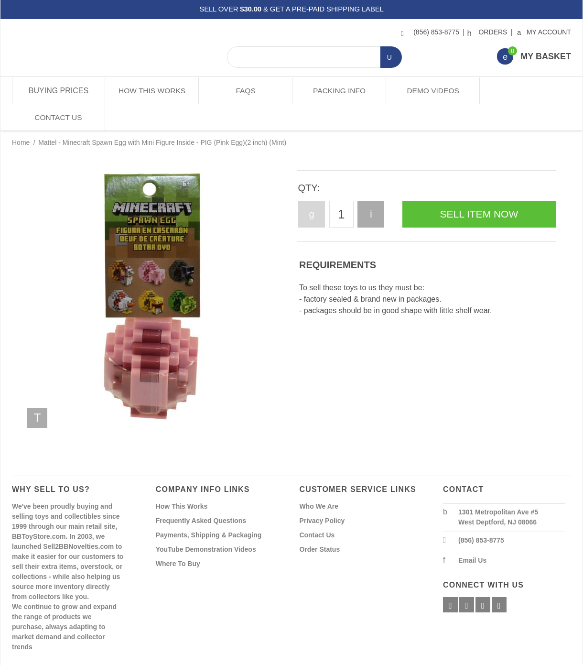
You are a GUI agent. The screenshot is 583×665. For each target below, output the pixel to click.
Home (21, 116)
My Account (544, 32)
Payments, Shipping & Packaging (209, 508)
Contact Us (524, 91)
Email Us (472, 533)
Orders (488, 32)
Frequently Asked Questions (201, 493)
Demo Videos (431, 91)
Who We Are (318, 479)
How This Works (151, 91)
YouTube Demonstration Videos (206, 522)
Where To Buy (178, 536)
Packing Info (338, 91)
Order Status (319, 522)
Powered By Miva (161, 657)
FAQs (245, 91)
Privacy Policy (322, 493)
